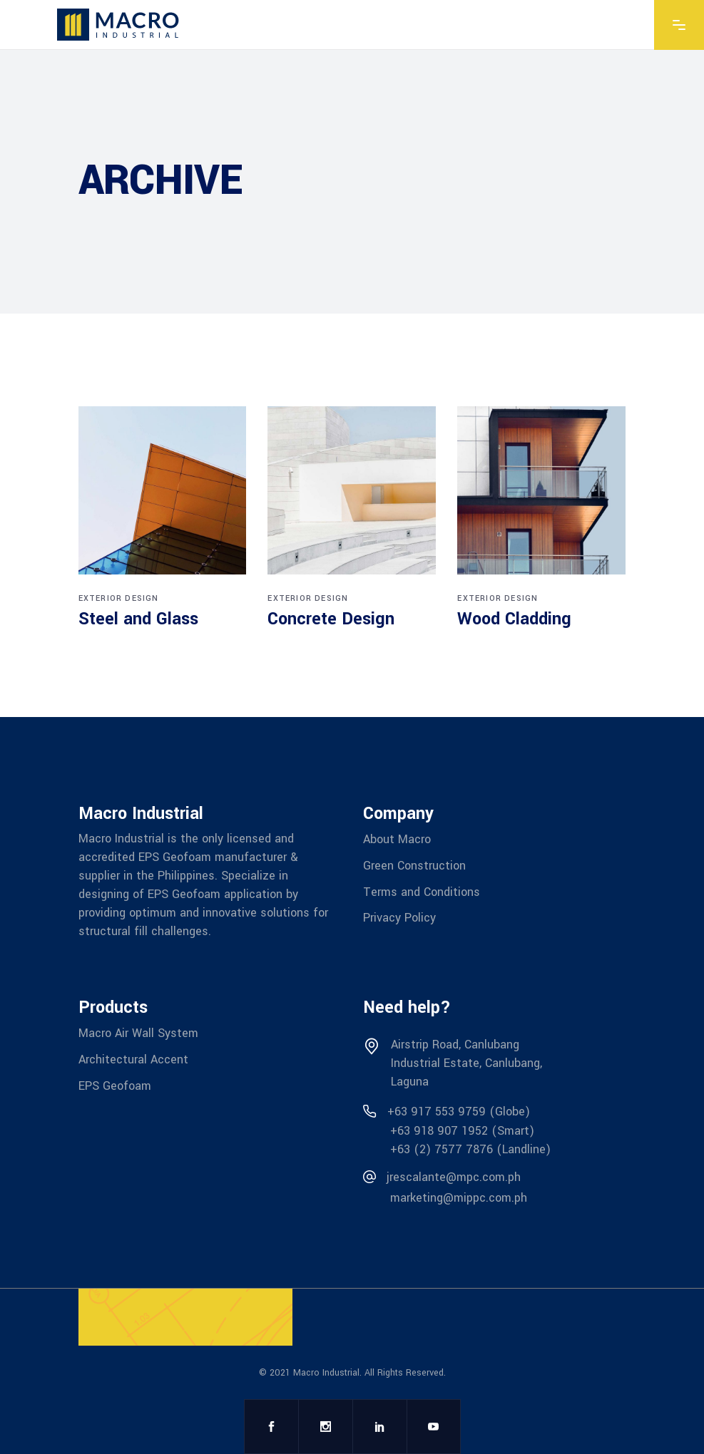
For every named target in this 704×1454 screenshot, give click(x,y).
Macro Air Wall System (138, 1033)
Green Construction (414, 865)
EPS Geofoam (114, 1085)
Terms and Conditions (421, 891)
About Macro (397, 839)
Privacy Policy (399, 917)
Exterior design (118, 598)
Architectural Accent (133, 1059)
